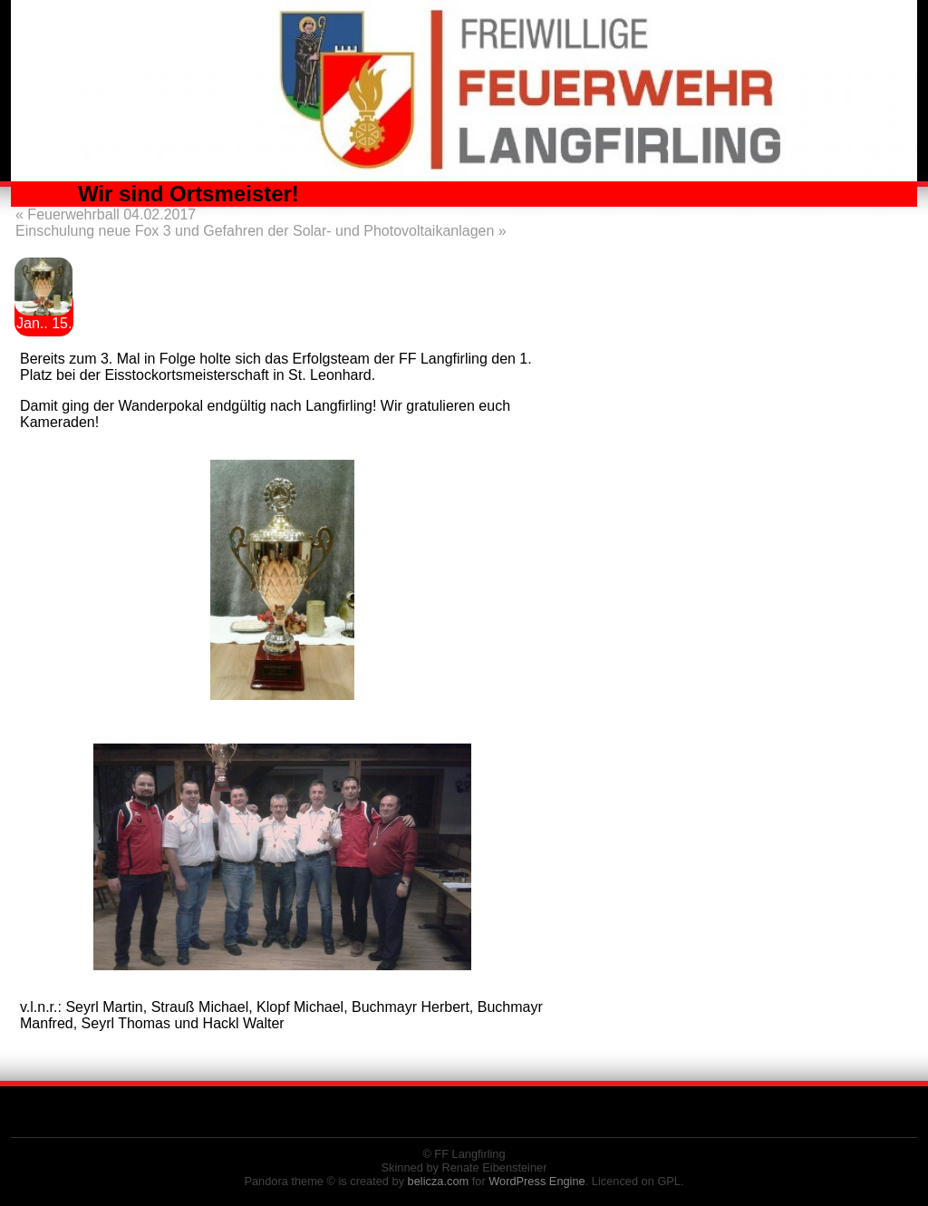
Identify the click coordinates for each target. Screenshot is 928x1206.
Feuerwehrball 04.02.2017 (105, 214)
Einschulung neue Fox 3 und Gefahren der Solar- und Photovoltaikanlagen (261, 230)
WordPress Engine (536, 1181)
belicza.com (438, 1181)
